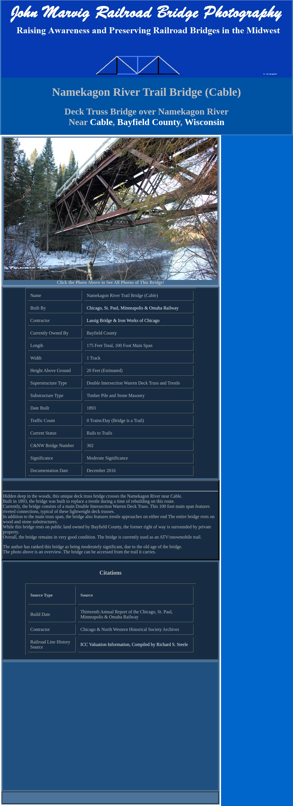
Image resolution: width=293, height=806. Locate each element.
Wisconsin (204, 122)
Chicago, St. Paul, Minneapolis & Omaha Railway (133, 308)
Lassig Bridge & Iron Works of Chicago (123, 320)
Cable (101, 122)
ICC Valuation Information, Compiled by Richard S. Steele (134, 644)
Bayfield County (148, 122)
